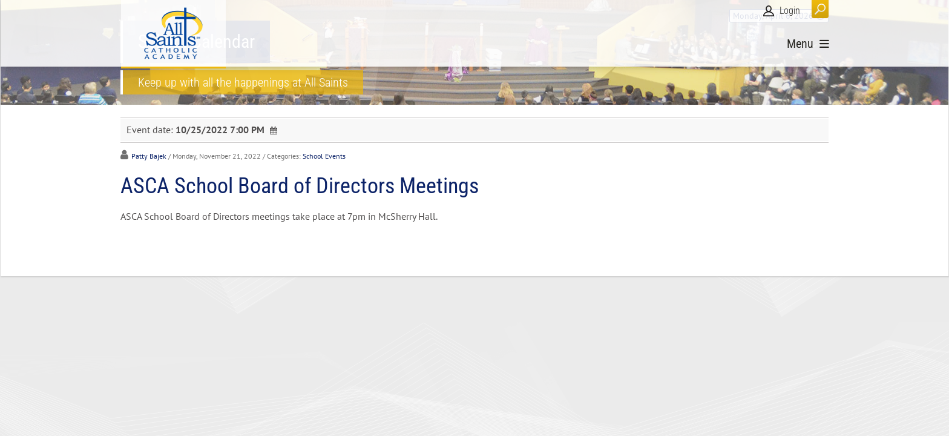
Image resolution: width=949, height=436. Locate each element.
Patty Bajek (148, 155)
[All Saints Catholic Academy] (173, 33)
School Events (324, 155)
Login (790, 10)
